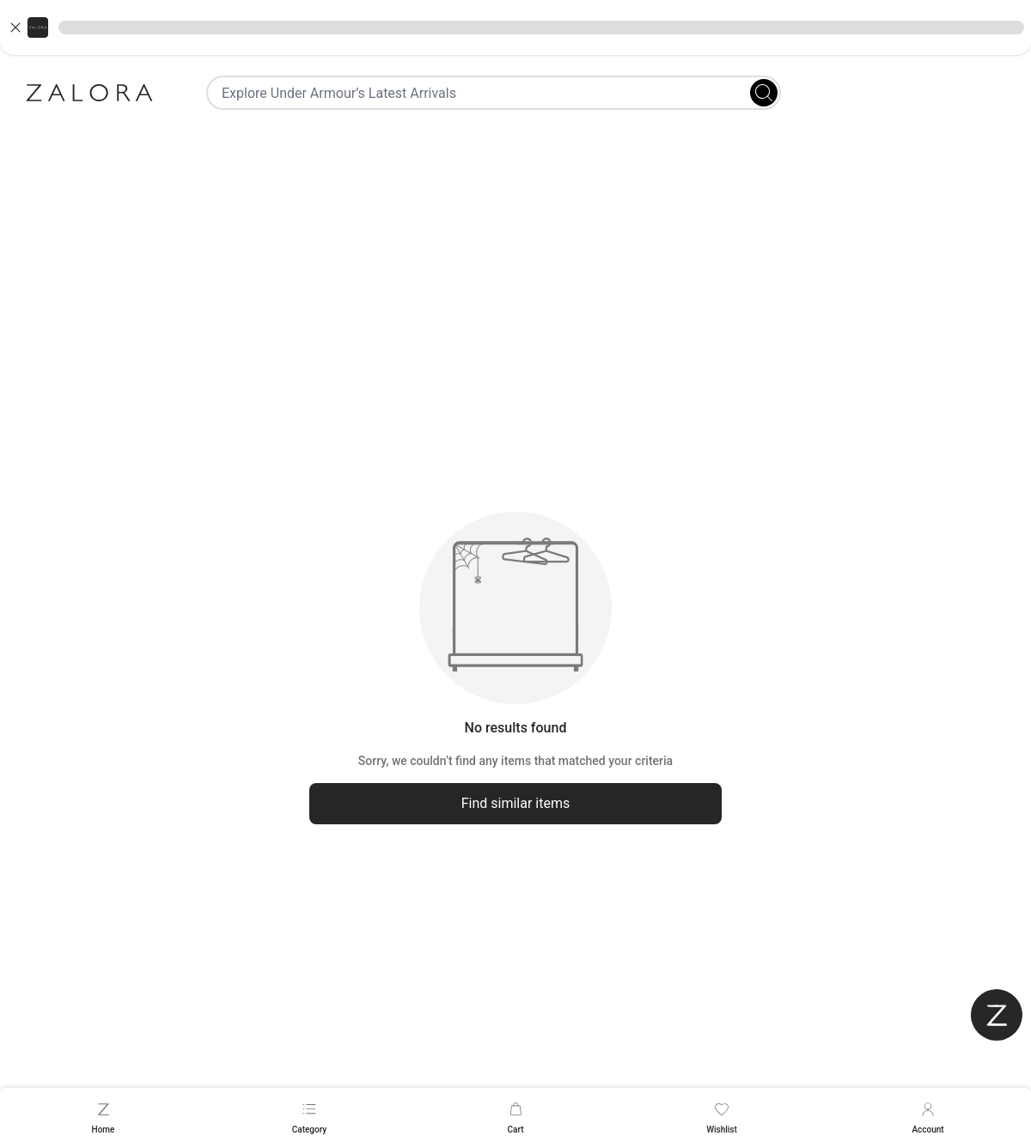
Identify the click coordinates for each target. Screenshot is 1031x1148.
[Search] (764, 92)
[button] (515, 27)
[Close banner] (15, 27)
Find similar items (515, 803)
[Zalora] (89, 92)
